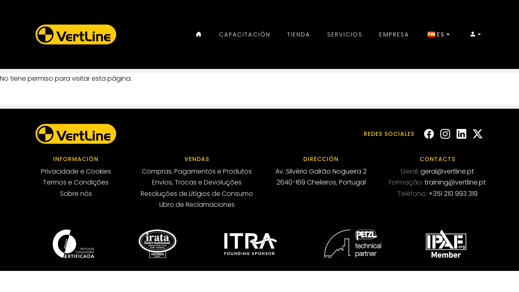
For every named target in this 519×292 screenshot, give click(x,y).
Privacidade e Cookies (76, 171)
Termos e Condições (76, 182)
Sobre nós (76, 193)
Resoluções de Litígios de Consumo (197, 193)
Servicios (345, 34)
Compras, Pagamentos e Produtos (197, 171)
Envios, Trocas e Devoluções (197, 182)
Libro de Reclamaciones (197, 204)
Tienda (299, 34)
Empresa (394, 34)
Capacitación (244, 34)
